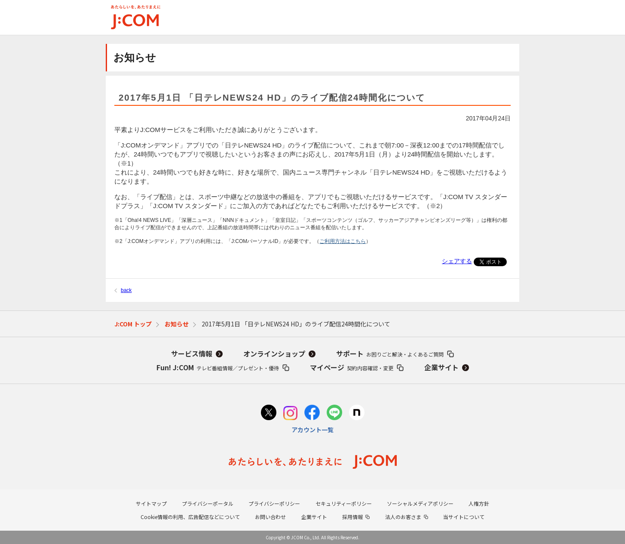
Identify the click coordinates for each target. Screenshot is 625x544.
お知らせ (177, 324)
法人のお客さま (403, 516)
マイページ (351, 367)
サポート (390, 353)
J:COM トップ (133, 324)
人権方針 (479, 503)
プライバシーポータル (207, 503)
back (126, 290)
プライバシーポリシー (274, 503)
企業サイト (441, 367)
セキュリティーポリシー (344, 503)
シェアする (457, 261)
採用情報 (352, 516)
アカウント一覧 (312, 429)
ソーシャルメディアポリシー (420, 503)
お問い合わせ (270, 516)
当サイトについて (463, 516)
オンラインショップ (274, 353)
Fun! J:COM (217, 367)
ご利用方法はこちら (342, 241)
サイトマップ (151, 503)
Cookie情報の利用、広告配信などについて (190, 516)
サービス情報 (191, 353)
